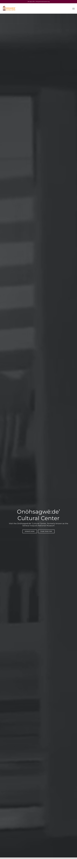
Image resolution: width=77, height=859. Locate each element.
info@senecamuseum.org (43, 1)
